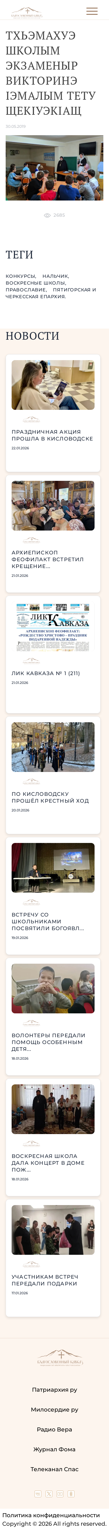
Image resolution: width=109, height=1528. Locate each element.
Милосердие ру (54, 1409)
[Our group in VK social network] (39, 1495)
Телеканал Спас (54, 1469)
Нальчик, (55, 276)
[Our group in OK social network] (71, 1495)
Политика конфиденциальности (51, 1515)
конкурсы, (22, 276)
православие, (27, 290)
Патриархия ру (54, 1389)
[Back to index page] (26, 17)
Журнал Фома (54, 1449)
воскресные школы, (36, 283)
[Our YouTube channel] (61, 1495)
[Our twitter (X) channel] (50, 1495)
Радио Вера (54, 1429)
